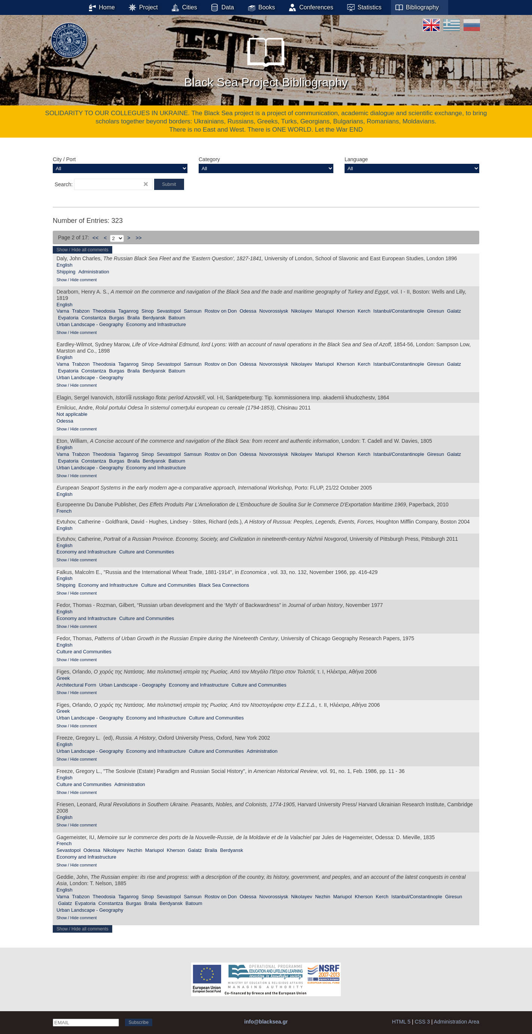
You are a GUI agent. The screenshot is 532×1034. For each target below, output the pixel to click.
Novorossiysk (273, 311)
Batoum (176, 317)
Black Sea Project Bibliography (266, 59)
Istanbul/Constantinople (398, 311)
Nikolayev (301, 311)
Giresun (435, 311)
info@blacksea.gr (266, 1022)
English (64, 265)
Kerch (364, 311)
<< (95, 238)
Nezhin (134, 850)
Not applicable (71, 414)
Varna (62, 311)
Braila (133, 317)
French (63, 511)
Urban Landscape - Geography (89, 324)
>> (138, 238)
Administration (93, 271)
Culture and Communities (146, 552)
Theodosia (104, 311)
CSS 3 (422, 1022)
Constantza (94, 317)
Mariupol (324, 311)
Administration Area (456, 1022)
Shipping (66, 271)
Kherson (346, 311)
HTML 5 (401, 1022)
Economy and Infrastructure (156, 324)
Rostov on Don (221, 311)
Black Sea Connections (224, 585)
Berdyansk (154, 317)
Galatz (454, 311)
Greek (63, 678)
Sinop (147, 311)
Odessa (247, 311)
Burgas (116, 317)
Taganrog (128, 311)
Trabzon (81, 311)
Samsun (193, 311)
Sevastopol (169, 311)
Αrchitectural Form (76, 685)
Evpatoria (68, 317)
